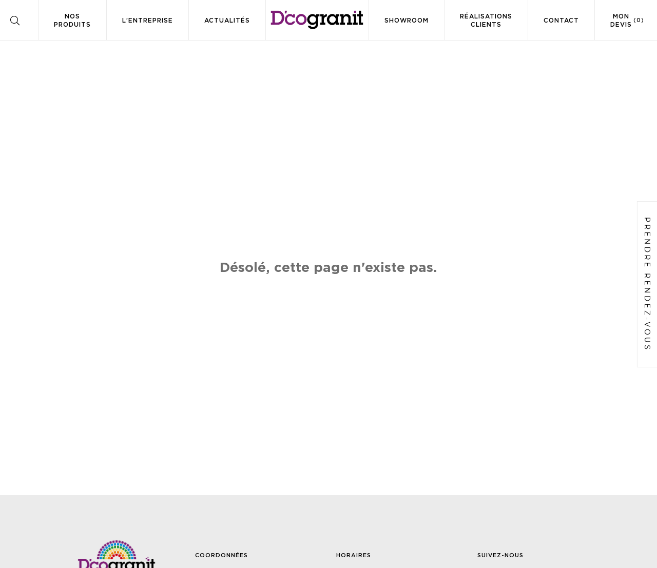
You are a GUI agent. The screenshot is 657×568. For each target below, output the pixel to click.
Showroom (406, 20)
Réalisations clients (486, 20)
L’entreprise (147, 20)
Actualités (227, 20)
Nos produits (72, 20)
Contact (561, 20)
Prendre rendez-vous (647, 284)
